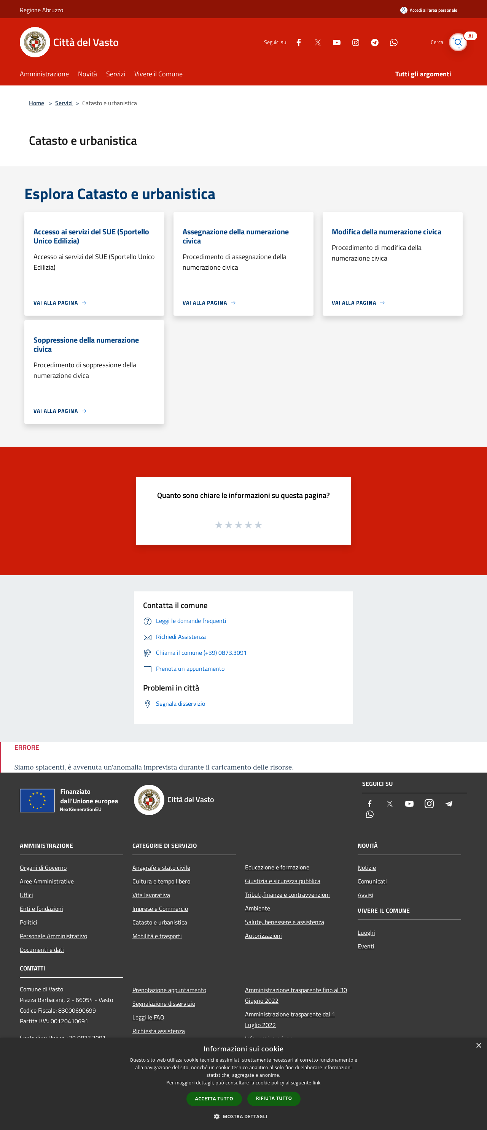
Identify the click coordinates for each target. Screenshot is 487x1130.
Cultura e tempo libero (161, 881)
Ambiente (257, 908)
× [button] (478, 1046)
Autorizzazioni (263, 935)
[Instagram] (352, 42)
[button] (243, 1116)
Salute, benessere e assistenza (284, 921)
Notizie (367, 867)
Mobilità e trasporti (157, 935)
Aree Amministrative (47, 881)
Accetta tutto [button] (214, 1098)
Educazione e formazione (277, 867)
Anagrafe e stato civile (161, 867)
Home (36, 102)
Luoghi (366, 932)
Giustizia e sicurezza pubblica (282, 880)
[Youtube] (333, 42)
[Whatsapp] (390, 42)
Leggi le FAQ (148, 1017)
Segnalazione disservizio (163, 1003)
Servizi (64, 102)
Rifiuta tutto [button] (274, 1098)
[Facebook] (295, 42)
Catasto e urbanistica (159, 922)
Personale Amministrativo (53, 935)
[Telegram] (371, 42)
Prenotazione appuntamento (169, 989)
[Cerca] (458, 42)
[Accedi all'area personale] (428, 10)
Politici (28, 922)
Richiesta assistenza (158, 1030)
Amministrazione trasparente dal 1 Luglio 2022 (290, 1019)
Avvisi (365, 894)
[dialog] (243, 1084)
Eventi (366, 946)
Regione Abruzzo (41, 9)
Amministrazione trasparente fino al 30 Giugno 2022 (296, 995)
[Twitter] (314, 42)
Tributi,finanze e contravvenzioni (287, 894)
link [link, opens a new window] (317, 1082)
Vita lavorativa (151, 894)
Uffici (26, 894)
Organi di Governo (43, 867)
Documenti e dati (42, 949)
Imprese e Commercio (160, 908)
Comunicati (372, 881)
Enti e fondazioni (41, 908)
